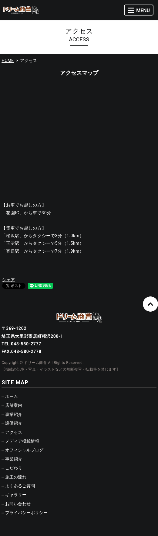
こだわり (13, 467)
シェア (8, 279)
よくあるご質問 (20, 485)
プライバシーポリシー (26, 512)
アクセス (13, 432)
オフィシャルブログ (24, 450)
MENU (139, 10)
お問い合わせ (18, 503)
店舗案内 (13, 405)
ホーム (11, 396)
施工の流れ (15, 477)
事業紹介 (13, 414)
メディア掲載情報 (22, 441)
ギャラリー (15, 494)
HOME (8, 60)
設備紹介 (13, 423)
